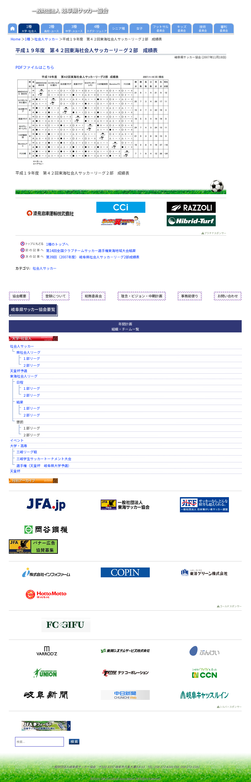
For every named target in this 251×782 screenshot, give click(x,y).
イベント (17, 440)
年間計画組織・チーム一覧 (125, 326)
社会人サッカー (46, 39)
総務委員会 (93, 295)
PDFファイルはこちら (34, 67)
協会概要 (19, 295)
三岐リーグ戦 (26, 451)
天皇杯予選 (18, 370)
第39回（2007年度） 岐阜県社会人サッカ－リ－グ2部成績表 (92, 256)
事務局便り (189, 295)
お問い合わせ (227, 295)
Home (16, 39)
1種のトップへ (57, 244)
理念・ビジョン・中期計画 (141, 295)
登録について (55, 295)
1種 (27, 39)
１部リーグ (31, 358)
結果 (19, 402)
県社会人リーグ (28, 352)
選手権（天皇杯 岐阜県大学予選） (43, 465)
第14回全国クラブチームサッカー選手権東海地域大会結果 (91, 250)
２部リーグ (31, 365)
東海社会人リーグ (24, 376)
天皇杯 (15, 470)
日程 (19, 382)
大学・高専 (18, 445)
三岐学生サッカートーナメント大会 (43, 458)
